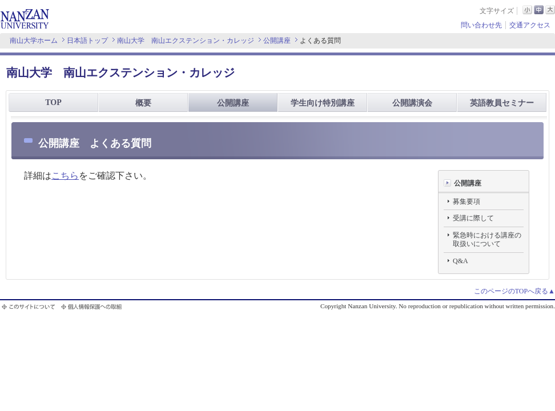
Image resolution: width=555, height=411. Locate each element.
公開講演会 (412, 103)
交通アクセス (529, 25)
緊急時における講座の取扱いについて (487, 239)
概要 (143, 103)
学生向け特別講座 (323, 103)
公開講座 (277, 41)
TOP (53, 102)
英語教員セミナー (502, 103)
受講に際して (473, 218)
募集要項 (466, 202)
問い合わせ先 (481, 25)
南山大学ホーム (34, 41)
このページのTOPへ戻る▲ (514, 291)
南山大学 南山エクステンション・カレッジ (185, 41)
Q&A (460, 261)
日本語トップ (87, 41)
